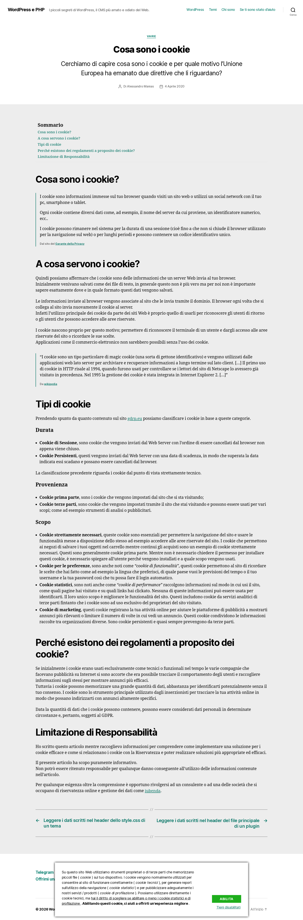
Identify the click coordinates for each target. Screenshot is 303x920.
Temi (213, 10)
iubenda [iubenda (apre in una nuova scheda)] (153, 790)
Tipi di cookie (50, 144)
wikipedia (50, 384)
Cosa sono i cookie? (55, 132)
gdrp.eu (135, 418)
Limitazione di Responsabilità (64, 156)
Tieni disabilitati (229, 907)
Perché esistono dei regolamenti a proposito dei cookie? (87, 150)
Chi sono (228, 10)
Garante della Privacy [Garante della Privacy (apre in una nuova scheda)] (69, 243)
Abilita (226, 898)
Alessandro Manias (140, 86)
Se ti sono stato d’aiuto (257, 10)
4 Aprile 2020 (175, 86)
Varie (151, 36)
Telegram (45, 872)
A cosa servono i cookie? (59, 138)
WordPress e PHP (26, 9)
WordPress (195, 10)
